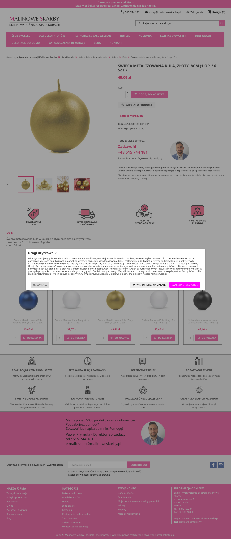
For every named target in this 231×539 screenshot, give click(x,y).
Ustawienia (51, 286)
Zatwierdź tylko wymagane (138, 286)
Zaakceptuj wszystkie (173, 286)
